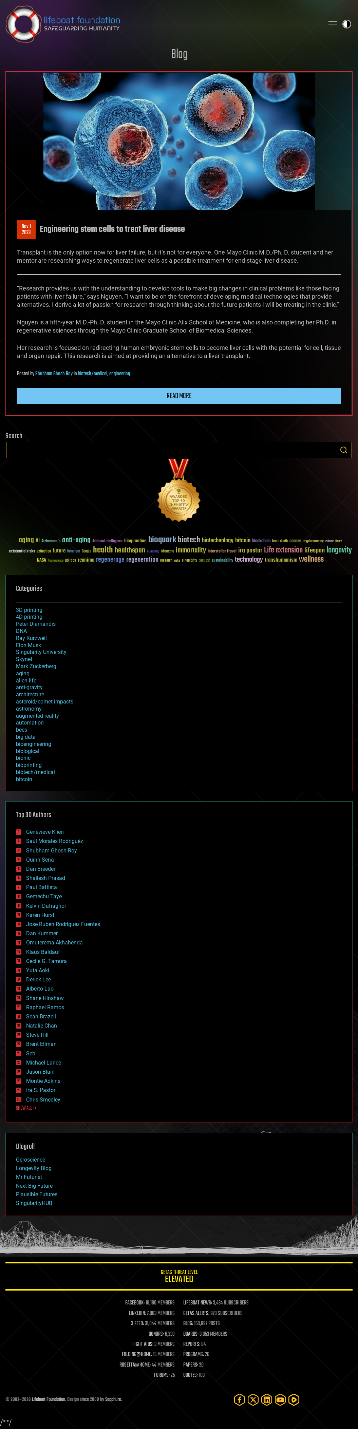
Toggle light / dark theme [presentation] (346, 24)
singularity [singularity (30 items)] (189, 561)
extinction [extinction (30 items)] (44, 551)
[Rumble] (293, 1400)
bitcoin (24, 779)
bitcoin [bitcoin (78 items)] (242, 540)
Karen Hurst (40, 915)
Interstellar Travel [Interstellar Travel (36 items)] (222, 551)
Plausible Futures (36, 1194)
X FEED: (137, 1323)
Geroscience (30, 1160)
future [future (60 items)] (59, 551)
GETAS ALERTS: (196, 1313)
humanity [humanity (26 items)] (153, 552)
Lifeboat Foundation (48, 1400)
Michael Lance (43, 1062)
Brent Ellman (41, 1044)
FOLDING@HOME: (137, 1354)
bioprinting (29, 765)
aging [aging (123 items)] (26, 540)
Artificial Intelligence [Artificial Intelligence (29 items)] (107, 541)
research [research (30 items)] (166, 561)
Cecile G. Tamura (46, 961)
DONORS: (156, 1334)
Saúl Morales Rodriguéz (54, 841)
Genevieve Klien (45, 832)
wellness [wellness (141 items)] (311, 559)
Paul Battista (41, 887)
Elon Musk (28, 645)
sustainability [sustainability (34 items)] (222, 561)
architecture (30, 694)
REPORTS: (191, 1344)
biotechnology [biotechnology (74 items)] (217, 540)
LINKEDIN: (137, 1313)
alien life (26, 680)
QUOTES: (190, 1375)
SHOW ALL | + (26, 1108)
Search (344, 450)
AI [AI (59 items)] (38, 541)
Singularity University (41, 652)
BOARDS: (191, 1334)
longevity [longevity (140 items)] (339, 550)
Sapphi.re (113, 1400)
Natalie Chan (41, 1025)
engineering (119, 374)
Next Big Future (34, 1186)
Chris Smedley (43, 1099)
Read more (179, 396)
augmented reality (37, 716)
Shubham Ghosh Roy (54, 374)
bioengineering (33, 744)
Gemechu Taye (44, 896)
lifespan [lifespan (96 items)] (314, 550)
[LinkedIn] (266, 1400)
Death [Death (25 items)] (338, 541)
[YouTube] (280, 1400)
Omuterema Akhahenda (54, 942)
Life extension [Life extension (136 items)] (283, 550)
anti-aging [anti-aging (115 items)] (76, 540)
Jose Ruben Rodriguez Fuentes (63, 924)
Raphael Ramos (45, 1007)
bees (21, 730)
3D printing (29, 610)
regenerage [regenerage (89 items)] (110, 560)
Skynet (24, 659)
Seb (30, 1053)
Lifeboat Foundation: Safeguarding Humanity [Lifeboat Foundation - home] (162, 24)
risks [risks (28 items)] (177, 561)
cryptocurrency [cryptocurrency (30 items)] (313, 541)
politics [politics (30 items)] (70, 561)
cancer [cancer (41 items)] (295, 541)
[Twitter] (253, 1400)
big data (26, 737)
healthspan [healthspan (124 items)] (130, 550)
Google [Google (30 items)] (86, 551)
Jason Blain (40, 1072)
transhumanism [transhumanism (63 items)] (281, 560)
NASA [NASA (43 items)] (41, 560)
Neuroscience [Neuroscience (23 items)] (55, 561)
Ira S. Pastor (40, 1090)
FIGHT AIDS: (142, 1344)
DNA (21, 631)
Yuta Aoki (37, 970)
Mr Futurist (29, 1177)
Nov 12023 (26, 230)
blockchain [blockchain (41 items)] (261, 541)
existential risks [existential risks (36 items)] (22, 551)
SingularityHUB (34, 1203)
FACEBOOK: (135, 1303)
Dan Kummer (42, 933)
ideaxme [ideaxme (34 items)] (167, 551)
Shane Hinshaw (45, 998)
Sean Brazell (41, 1016)
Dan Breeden (41, 869)
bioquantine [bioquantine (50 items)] (135, 541)
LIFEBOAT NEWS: (197, 1303)
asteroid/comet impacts (44, 701)
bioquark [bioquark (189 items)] (162, 540)
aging (23, 673)
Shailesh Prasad (45, 878)
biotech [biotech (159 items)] (189, 540)
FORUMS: (162, 1375)
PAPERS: (190, 1365)
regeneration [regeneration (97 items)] (142, 560)
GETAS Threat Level (179, 1277)
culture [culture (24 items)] (329, 541)
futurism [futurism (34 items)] (73, 551)
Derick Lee (38, 979)
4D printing (29, 617)
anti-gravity (29, 687)
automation (30, 722)
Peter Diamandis (36, 624)
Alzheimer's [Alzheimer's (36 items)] (50, 541)
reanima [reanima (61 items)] (86, 560)
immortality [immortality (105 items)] (191, 550)
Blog (179, 54)
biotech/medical (92, 374)
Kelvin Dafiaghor (46, 906)
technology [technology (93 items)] (249, 560)
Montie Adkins (43, 1081)
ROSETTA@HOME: (135, 1365)
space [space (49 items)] (204, 560)
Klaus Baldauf (43, 952)
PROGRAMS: (193, 1354)
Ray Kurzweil (31, 638)
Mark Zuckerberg (36, 666)
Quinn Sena (40, 860)
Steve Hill (37, 1035)
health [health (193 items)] (103, 550)
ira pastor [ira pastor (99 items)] (250, 550)
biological (27, 751)
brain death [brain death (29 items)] (280, 541)
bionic (23, 758)
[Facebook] (239, 1400)
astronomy (29, 709)
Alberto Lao (40, 988)
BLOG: (188, 1323)
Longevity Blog (34, 1168)
